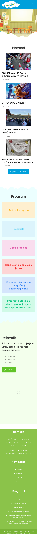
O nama (19, 470)
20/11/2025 (6, 80)
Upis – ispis (19, 482)
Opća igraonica (19, 508)
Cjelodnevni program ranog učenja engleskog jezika (19, 517)
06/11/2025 (6, 136)
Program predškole (19, 503)
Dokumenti (19, 474)
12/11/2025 (6, 106)
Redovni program (19, 499)
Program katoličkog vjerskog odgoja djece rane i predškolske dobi (19, 522)
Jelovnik (19, 478)
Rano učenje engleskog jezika (19, 512)
